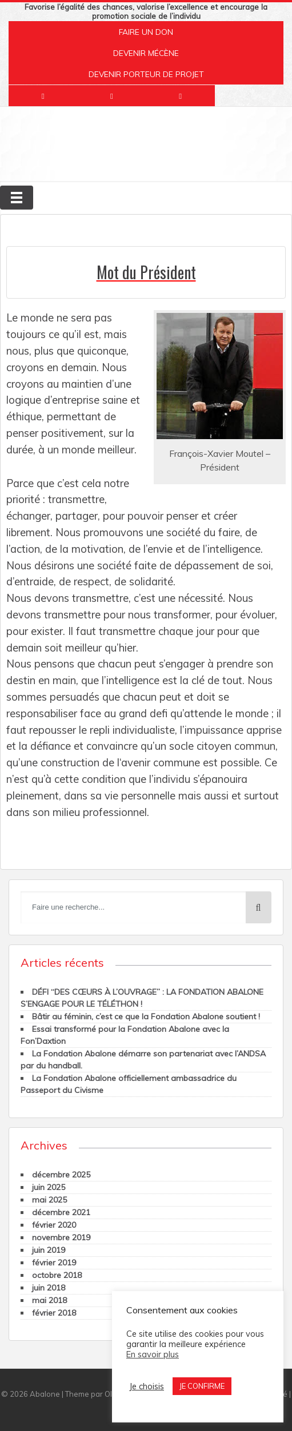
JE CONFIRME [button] (202, 1385)
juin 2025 (48, 1187)
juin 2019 (48, 1250)
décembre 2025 (61, 1174)
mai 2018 (49, 1300)
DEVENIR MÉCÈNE (146, 53)
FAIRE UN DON (146, 32)
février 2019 (54, 1262)
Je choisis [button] (146, 1386)
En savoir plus (152, 1354)
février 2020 (54, 1225)
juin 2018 (48, 1288)
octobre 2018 (57, 1275)
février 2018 (54, 1313)
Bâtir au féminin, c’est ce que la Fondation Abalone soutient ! (146, 1016)
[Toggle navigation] (16, 198)
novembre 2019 (61, 1237)
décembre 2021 (61, 1212)
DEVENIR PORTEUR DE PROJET (146, 74)
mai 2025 (49, 1200)
